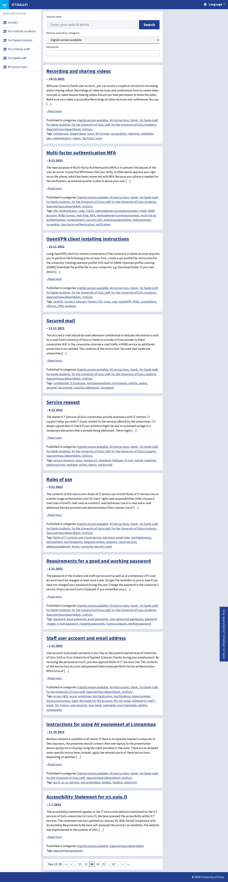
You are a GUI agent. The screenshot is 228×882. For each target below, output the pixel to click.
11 (80, 864)
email (127, 701)
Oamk (134, 120)
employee (84, 696)
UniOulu (87, 129)
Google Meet (78, 134)
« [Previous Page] (71, 864)
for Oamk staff (148, 120)
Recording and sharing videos (78, 71)
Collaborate (60, 134)
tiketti (92, 465)
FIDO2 (90, 211)
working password (139, 624)
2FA (55, 211)
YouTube (88, 138)
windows (70, 306)
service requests (63, 460)
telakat (106, 782)
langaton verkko (94, 542)
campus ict (90, 460)
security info (94, 220)
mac (114, 302)
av (63, 782)
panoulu (111, 542)
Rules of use (59, 479)
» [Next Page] (122, 864)
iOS (100, 302)
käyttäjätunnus (141, 537)
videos (77, 138)
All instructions (119, 120)
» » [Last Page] (127, 864)
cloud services (127, 542)
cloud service (92, 537)
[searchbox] (48, 53)
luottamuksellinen (99, 383)
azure (73, 696)
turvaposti (107, 388)
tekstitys (134, 134)
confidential (61, 383)
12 (86, 864)
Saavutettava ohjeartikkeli (63, 129)
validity (142, 705)
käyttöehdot (54, 542)
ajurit (56, 782)
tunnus (64, 705)
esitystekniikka (90, 782)
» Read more (54, 111)
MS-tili (118, 701)
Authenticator (68, 211)
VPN (61, 306)
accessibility (119, 134)
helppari (117, 460)
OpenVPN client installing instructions (87, 239)
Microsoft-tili (87, 701)
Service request (63, 402)
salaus (143, 383)
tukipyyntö (105, 465)
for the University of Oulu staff (91, 125)
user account (78, 705)
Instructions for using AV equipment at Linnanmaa (101, 724)
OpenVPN (125, 302)
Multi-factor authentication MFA (81, 152)
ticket (83, 465)
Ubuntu (51, 306)
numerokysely (76, 220)
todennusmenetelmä (117, 220)
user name (95, 705)
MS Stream (103, 134)
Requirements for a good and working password (98, 561)
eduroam (108, 537)
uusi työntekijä (126, 705)
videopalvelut (62, 138)
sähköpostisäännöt (58, 546)
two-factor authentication (77, 224)
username (109, 705)
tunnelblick (148, 302)
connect (69, 302)
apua (79, 460)
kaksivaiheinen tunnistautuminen (116, 211)
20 (113, 864)
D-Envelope (77, 383)
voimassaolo (54, 710)
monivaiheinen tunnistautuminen (118, 215)
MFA (92, 215)
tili (56, 705)
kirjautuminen (141, 696)
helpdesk (105, 460)
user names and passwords (126, 619)
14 (97, 864)
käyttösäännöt (73, 542)
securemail (65, 388)
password (59, 619)
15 (103, 864)
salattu (133, 383)
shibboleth (139, 701)
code (81, 211)
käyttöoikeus (122, 696)
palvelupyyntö (55, 465)
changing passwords (92, 624)
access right (60, 696)
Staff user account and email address (86, 638)
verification (103, 224)
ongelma (150, 460)
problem (72, 465)
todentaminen (141, 220)
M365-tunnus (66, 215)
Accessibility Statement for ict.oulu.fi (86, 797)
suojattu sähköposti (86, 388)
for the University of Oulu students (133, 125)
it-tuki (129, 460)
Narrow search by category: (63, 33)
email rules (123, 537)
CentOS (58, 302)
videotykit (130, 782)
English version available (92, 120)
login (75, 701)
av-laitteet (72, 782)
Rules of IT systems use (68, 537)
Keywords (52, 47)
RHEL (136, 302)
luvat (90, 134)
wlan (109, 546)
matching (82, 215)
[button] (224, 634)
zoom (98, 138)
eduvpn (81, 302)
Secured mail (60, 320)
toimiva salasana (116, 624)
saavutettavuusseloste (68, 851)
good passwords (98, 619)
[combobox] (103, 53)
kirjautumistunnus (58, 701)
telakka (117, 782)
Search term (53, 16)
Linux (107, 302)
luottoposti (119, 383)
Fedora (92, 302)
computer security (93, 546)
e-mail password (67, 624)
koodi (143, 211)
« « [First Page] (66, 864)
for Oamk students (58, 125)
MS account (104, 701)
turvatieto (53, 224)
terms (75, 546)
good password (76, 619)
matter (138, 460)
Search (149, 24)
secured (51, 388)
